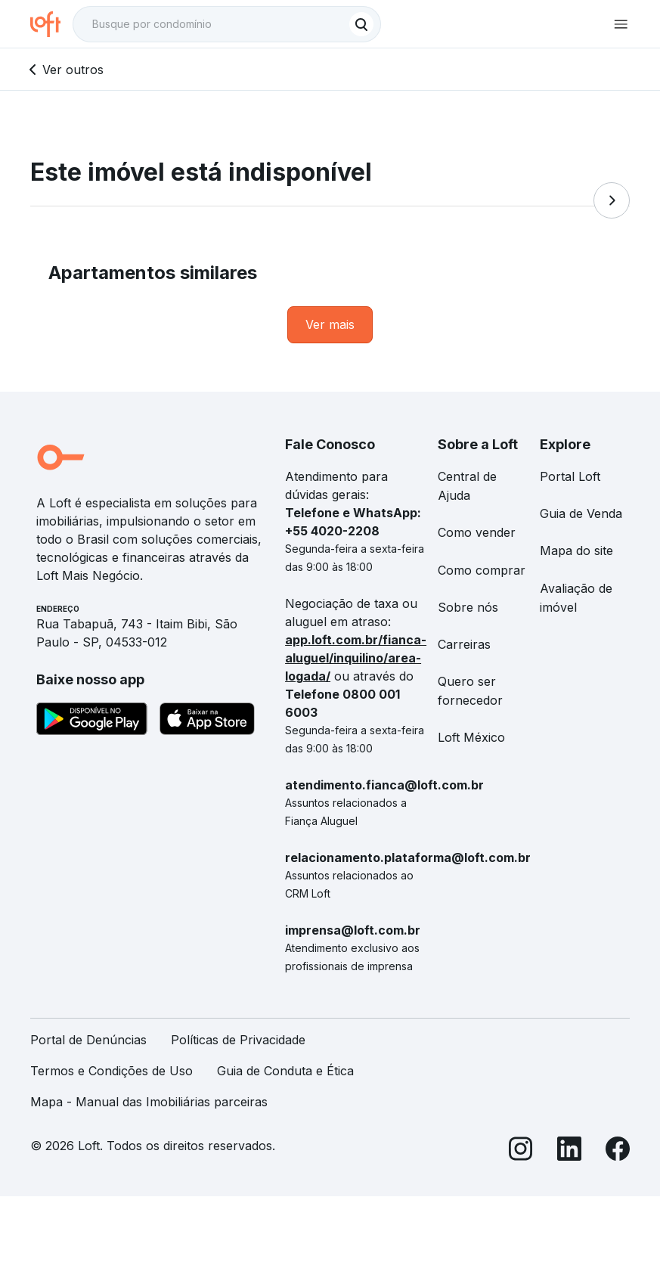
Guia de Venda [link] (581, 513)
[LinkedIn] (569, 1151)
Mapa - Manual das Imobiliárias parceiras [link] (149, 1101)
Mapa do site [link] (576, 550)
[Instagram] (521, 1151)
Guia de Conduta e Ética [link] (285, 1070)
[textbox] (227, 24)
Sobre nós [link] (468, 607)
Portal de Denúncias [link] (88, 1039)
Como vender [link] (477, 532)
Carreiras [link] (464, 644)
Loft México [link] (471, 737)
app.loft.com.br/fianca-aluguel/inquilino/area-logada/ (355, 658)
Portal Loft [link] (570, 476)
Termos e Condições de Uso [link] (111, 1070)
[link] (330, 324)
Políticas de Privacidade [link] (238, 1039)
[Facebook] (618, 1151)
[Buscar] (361, 24)
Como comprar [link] (481, 570)
